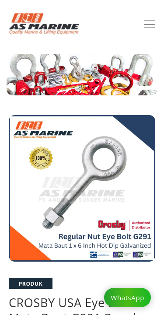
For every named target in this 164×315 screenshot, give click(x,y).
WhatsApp (127, 297)
